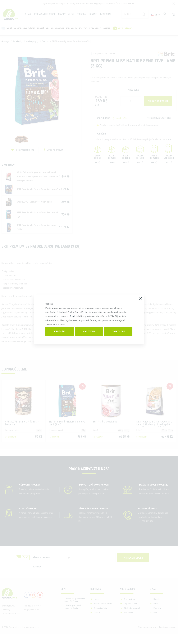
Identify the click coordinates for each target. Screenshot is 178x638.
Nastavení (89, 331)
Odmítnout (118, 331)
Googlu (73, 316)
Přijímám (59, 331)
